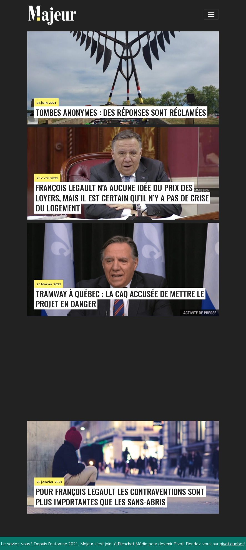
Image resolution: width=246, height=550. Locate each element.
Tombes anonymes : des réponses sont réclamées (121, 112)
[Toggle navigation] (211, 14)
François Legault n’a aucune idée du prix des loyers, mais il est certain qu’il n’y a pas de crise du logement (122, 198)
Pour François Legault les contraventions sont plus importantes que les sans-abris (120, 497)
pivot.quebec (232, 543)
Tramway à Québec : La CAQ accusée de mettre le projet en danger (120, 299)
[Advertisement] (67, 367)
